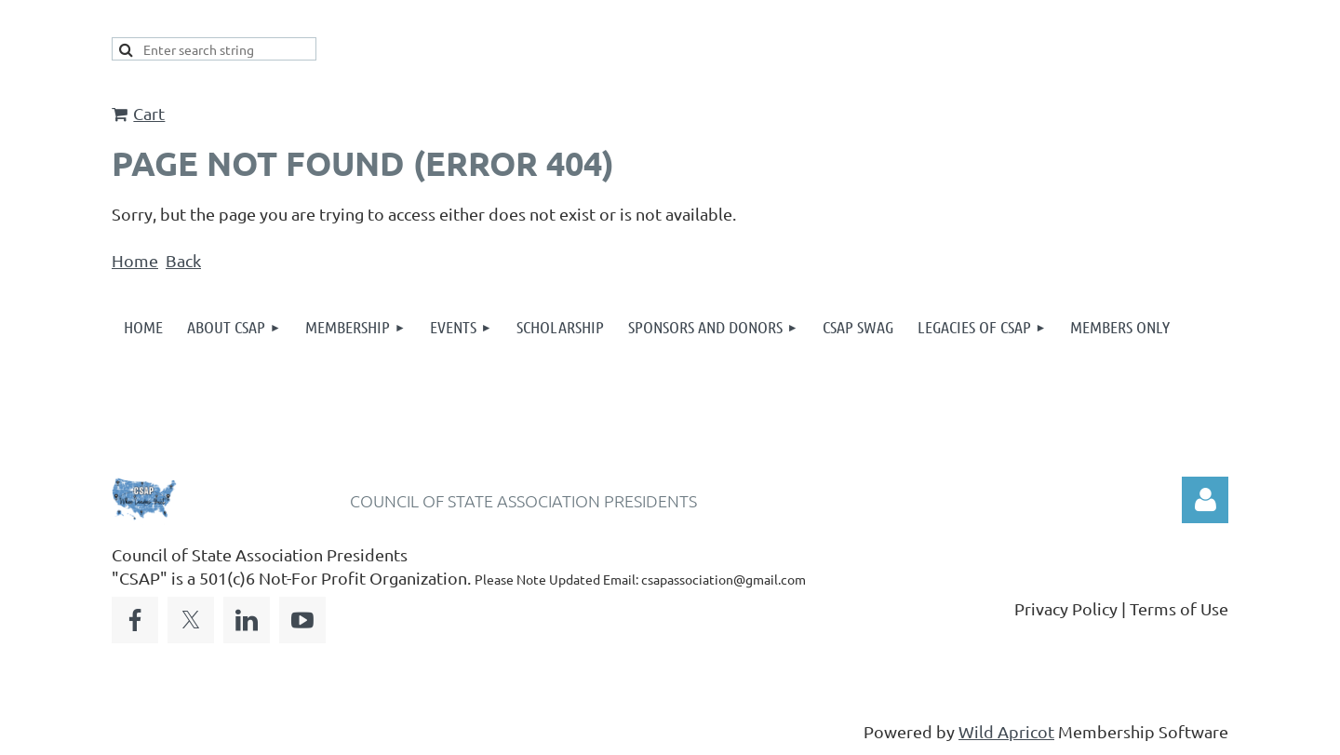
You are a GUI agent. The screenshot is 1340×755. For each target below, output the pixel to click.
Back (183, 260)
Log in (1205, 500)
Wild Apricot (1006, 731)
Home (135, 260)
